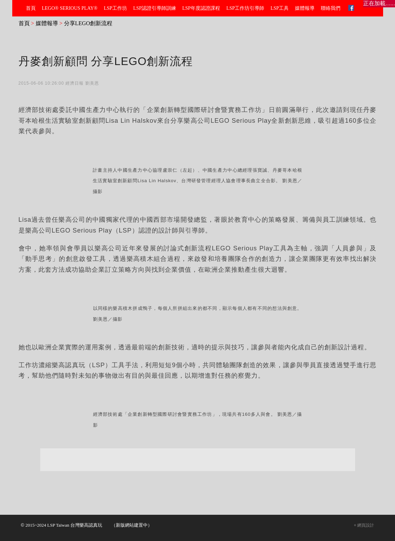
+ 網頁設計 (364, 525)
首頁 (24, 23)
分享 (98, 167)
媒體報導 (47, 23)
